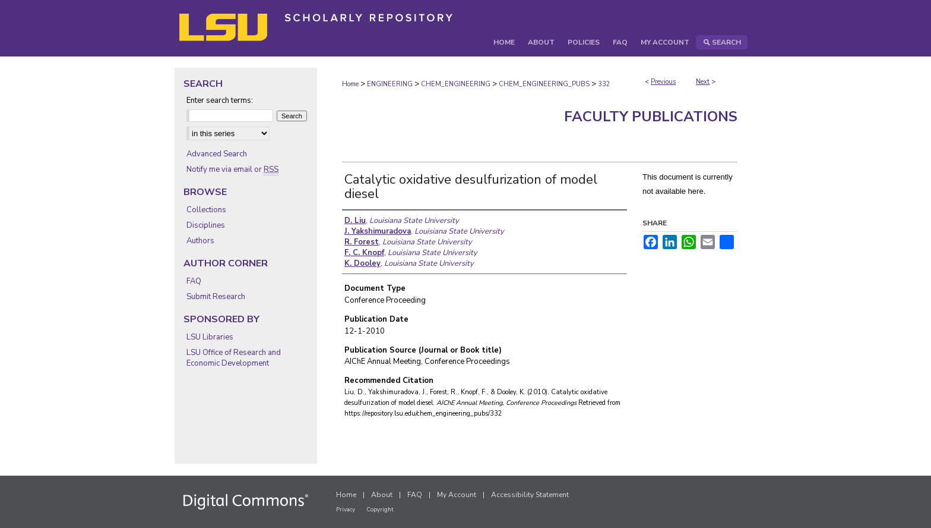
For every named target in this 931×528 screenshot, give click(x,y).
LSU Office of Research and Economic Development (233, 358)
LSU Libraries (209, 337)
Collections (206, 210)
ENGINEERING (390, 84)
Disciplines (205, 225)
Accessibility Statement (530, 494)
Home (350, 84)
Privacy (345, 509)
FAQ (193, 281)
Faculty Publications (650, 116)
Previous (663, 81)
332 (604, 84)
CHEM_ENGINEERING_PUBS (544, 84)
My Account (456, 494)
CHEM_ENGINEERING (455, 84)
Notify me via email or (232, 169)
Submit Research (215, 296)
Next (703, 81)
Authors (200, 240)
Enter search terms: (219, 100)
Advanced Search (216, 154)
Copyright (380, 509)
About (381, 494)
